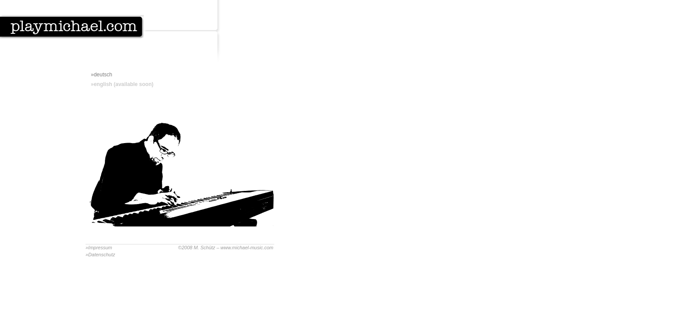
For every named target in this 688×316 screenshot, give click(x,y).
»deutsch (101, 75)
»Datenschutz (100, 254)
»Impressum (99, 247)
